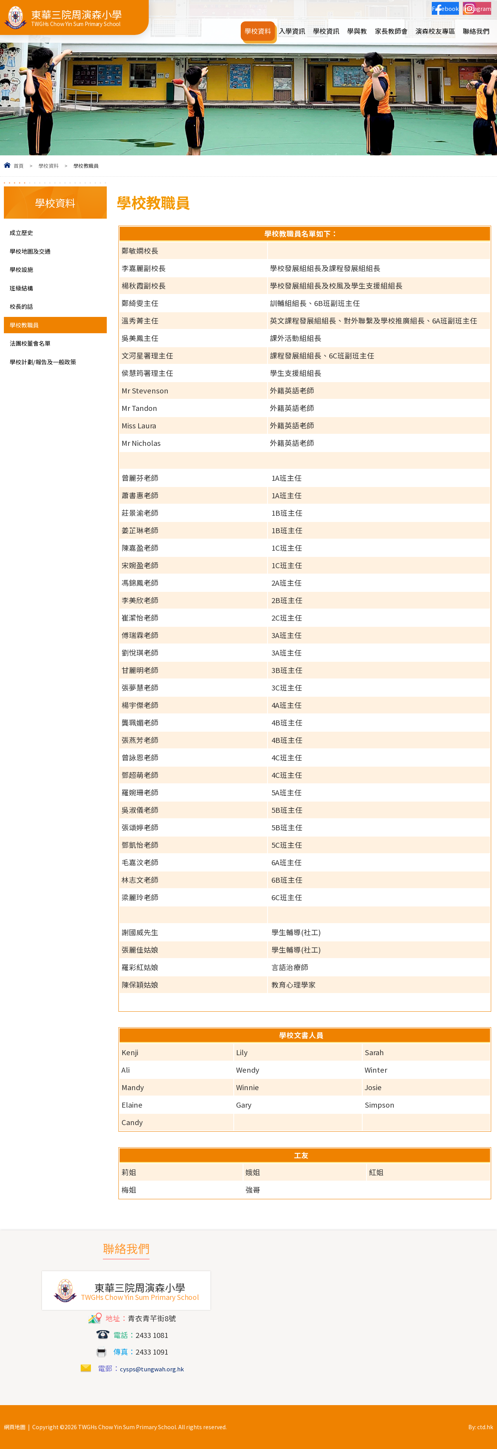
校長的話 (24, 315)
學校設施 (24, 275)
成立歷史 (24, 233)
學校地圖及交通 (35, 254)
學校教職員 (28, 336)
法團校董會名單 (35, 356)
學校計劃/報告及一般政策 (48, 382)
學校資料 (48, 165)
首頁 (19, 165)
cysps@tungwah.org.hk (151, 1368)
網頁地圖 (15, 1427)
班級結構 (24, 295)
